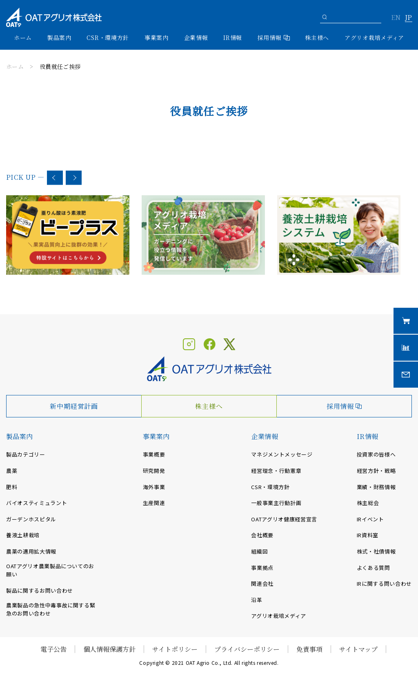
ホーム (23, 37)
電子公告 (53, 649)
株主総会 (368, 503)
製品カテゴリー (25, 454)
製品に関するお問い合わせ (39, 590)
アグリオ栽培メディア (374, 37)
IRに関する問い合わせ (384, 583)
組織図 (259, 551)
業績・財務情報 (376, 487)
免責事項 (309, 649)
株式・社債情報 (376, 551)
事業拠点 (262, 567)
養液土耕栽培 (23, 535)
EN (395, 18)
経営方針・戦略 (376, 470)
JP (408, 18)
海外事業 (154, 487)
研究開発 (154, 470)
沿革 (256, 600)
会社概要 (262, 535)
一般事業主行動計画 (276, 503)
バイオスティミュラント (36, 503)
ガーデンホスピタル (31, 519)
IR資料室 (367, 535)
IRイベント (370, 519)
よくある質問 (373, 567)
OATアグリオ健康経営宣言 (284, 519)
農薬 (11, 470)
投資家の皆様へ (376, 454)
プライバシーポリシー (247, 649)
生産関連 (154, 503)
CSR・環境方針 (108, 37)
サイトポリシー (175, 649)
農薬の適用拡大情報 (31, 551)
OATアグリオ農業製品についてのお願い (50, 570)
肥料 (11, 487)
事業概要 (154, 454)
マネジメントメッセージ (281, 454)
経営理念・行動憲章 (276, 470)
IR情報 (367, 436)
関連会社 (262, 583)
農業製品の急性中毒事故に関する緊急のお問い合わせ (50, 609)
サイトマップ (358, 649)
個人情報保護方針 (109, 649)
